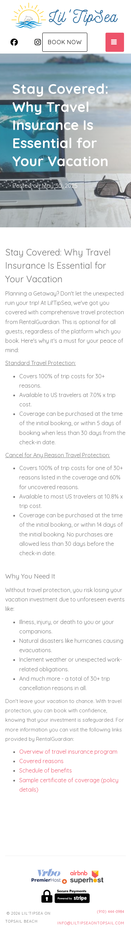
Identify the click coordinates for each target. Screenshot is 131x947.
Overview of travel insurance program (68, 751)
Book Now (65, 42)
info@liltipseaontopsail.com (90, 923)
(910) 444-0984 (110, 911)
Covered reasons (41, 761)
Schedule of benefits (45, 770)
